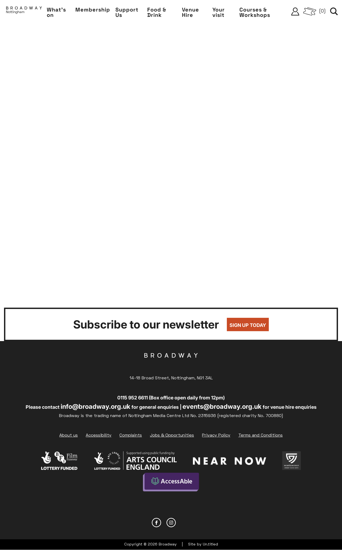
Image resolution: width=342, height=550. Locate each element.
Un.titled (210, 544)
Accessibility (98, 435)
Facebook (156, 522)
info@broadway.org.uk (95, 406)
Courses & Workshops (254, 12)
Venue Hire (190, 12)
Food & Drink (156, 12)
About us (68, 435)
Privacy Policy (216, 435)
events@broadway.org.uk (222, 406)
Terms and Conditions (260, 435)
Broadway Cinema (171, 364)
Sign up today (248, 325)
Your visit (218, 12)
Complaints (130, 435)
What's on (56, 12)
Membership (92, 9)
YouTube (186, 522)
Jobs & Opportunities (172, 435)
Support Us (126, 12)
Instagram (171, 522)
